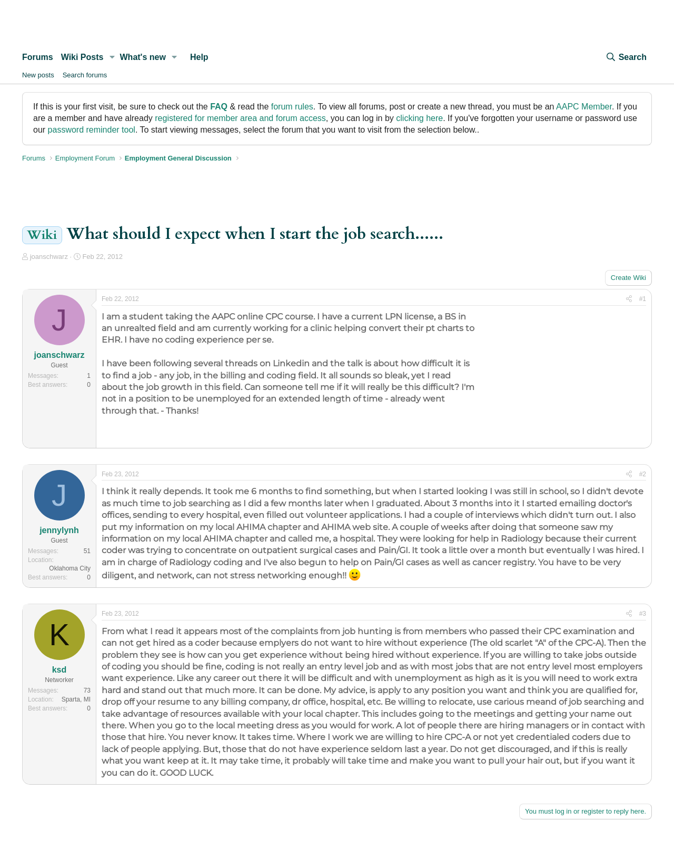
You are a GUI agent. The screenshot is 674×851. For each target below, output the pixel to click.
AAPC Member (584, 106)
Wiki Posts (82, 57)
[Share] (629, 299)
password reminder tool (91, 129)
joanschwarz (49, 257)
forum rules (292, 106)
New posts (38, 75)
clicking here (419, 118)
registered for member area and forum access (240, 118)
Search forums (85, 75)
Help (199, 57)
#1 (642, 299)
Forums (37, 57)
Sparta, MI (76, 699)
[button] (112, 57)
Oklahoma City (70, 568)
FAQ (218, 106)
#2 (642, 474)
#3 (642, 613)
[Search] (626, 57)
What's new (143, 57)
